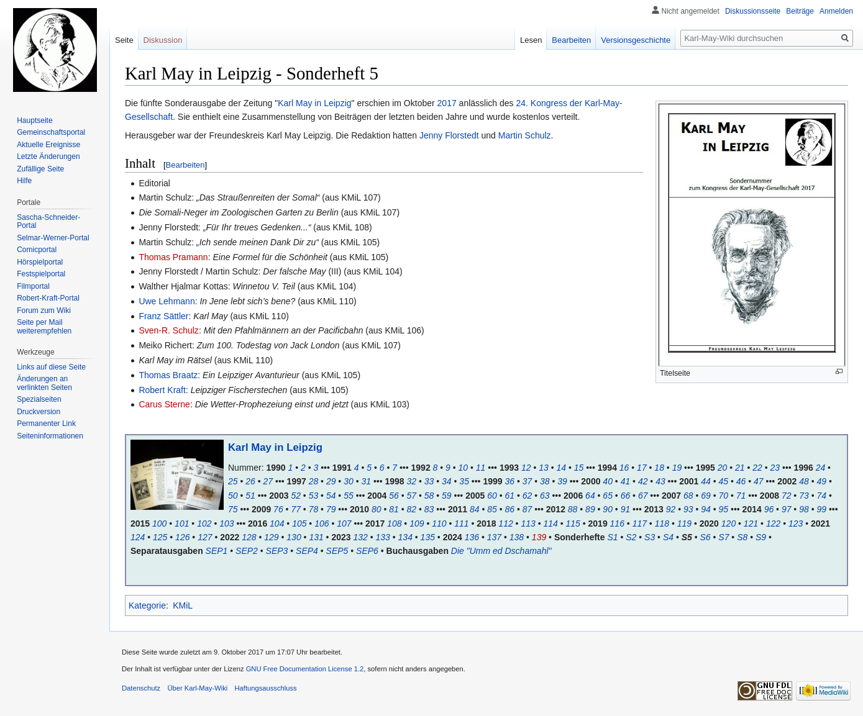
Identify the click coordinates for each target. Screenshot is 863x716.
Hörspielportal (40, 262)
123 (795, 523)
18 (659, 468)
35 (464, 481)
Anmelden (836, 11)
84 (475, 509)
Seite (124, 40)
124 (137, 537)
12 (526, 468)
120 (728, 523)
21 (740, 468)
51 (250, 496)
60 (492, 496)
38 (545, 481)
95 (724, 509)
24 (821, 468)
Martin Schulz (524, 135)
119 (684, 523)
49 (821, 481)
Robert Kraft (162, 390)
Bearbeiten (185, 165)
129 (271, 537)
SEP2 (246, 551)
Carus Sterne (164, 404)
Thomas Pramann (173, 257)
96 (769, 509)
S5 (687, 537)
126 (182, 537)
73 (804, 496)
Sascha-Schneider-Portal (48, 221)
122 (773, 523)
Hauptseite (34, 120)
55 (349, 496)
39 (562, 481)
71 (741, 496)
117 (639, 523)
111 (461, 523)
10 (463, 468)
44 (706, 481)
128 (249, 537)
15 (579, 468)
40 (608, 481)
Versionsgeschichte (635, 40)
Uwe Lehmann (166, 301)
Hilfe (24, 180)
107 (344, 523)
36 (509, 481)
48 (804, 481)
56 (394, 496)
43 (660, 481)
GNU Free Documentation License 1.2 (305, 669)
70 (724, 496)
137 (494, 537)
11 (481, 468)
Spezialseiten (39, 399)
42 (643, 481)
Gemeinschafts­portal (51, 132)
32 (412, 481)
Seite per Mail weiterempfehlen (44, 326)
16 (624, 468)
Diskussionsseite (752, 11)
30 (349, 481)
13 (544, 468)
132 (360, 537)
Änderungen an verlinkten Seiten (44, 383)
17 (642, 468)
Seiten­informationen (50, 436)
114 (550, 523)
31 (366, 481)
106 (321, 523)
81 (394, 509)
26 (250, 481)
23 (775, 468)
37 (527, 481)
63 (545, 496)
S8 (742, 537)
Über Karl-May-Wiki (197, 688)
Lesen (531, 40)
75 (233, 509)
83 (429, 509)
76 (278, 509)
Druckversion (38, 411)
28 (314, 481)
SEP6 (367, 551)
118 (662, 523)
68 (688, 496)
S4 (668, 537)
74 (821, 496)
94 (706, 509)
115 (572, 523)
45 (724, 481)
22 (757, 468)
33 (429, 481)
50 (233, 496)
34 (447, 481)
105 (299, 523)
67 (643, 496)
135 (428, 537)
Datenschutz (141, 688)
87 (527, 509)
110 (439, 523)
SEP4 (307, 551)
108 (394, 523)
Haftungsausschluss (266, 688)
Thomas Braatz (168, 375)
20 (723, 468)
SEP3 (277, 551)
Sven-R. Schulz (168, 330)
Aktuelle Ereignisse (48, 144)
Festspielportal (41, 274)
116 (617, 523)
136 (472, 537)
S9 (761, 537)
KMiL (183, 605)
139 (539, 537)
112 (505, 523)
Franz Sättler (163, 316)
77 (296, 509)
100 (159, 523)
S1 (612, 537)
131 (316, 537)
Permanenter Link (46, 423)
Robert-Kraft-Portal (48, 298)
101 (182, 523)
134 (405, 537)
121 (751, 523)
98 (804, 509)
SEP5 (337, 551)
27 (268, 481)
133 (383, 537)
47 (759, 481)
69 (706, 496)
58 (429, 496)
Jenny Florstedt (449, 135)
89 (590, 509)
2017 (447, 103)
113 (528, 523)
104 (277, 523)
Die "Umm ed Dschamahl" (501, 551)
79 (331, 509)
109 (416, 523)
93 (688, 509)
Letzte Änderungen (48, 156)
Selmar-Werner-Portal (53, 237)
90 (608, 509)
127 (205, 537)
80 (376, 509)
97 (787, 509)
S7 (723, 537)
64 (590, 496)
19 (677, 468)
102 (204, 523)
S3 (649, 537)
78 (314, 509)
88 (573, 509)
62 (527, 496)
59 (447, 496)
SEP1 (217, 551)
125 (160, 537)
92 (671, 509)
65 (608, 496)
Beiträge (800, 11)
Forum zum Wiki (44, 310)
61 (509, 496)
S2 (631, 537)
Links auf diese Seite (51, 367)
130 (293, 537)
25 (233, 481)
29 (331, 481)
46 (741, 481)
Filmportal (33, 286)
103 (226, 523)
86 (509, 509)
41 (626, 481)
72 (787, 496)
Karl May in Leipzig (314, 103)
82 (412, 509)
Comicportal (37, 249)
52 (296, 496)
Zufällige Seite (40, 169)
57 (412, 496)
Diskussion (163, 40)
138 (516, 537)
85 (492, 509)
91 (626, 509)
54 (331, 496)
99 (821, 509)
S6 (705, 537)
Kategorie (147, 605)
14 (561, 468)
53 (314, 496)
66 (626, 496)
